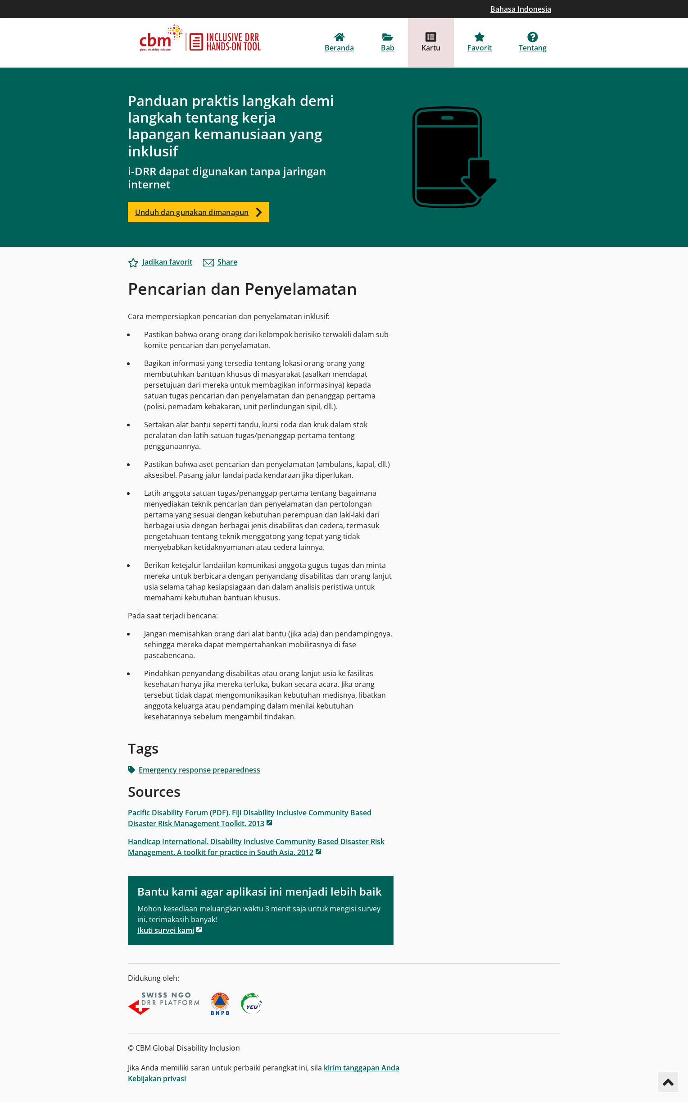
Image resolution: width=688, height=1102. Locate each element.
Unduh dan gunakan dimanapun (202, 212)
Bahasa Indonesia (520, 9)
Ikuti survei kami (165, 930)
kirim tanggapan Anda (361, 1068)
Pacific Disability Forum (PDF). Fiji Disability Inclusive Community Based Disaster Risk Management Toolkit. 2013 (249, 818)
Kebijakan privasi (157, 1079)
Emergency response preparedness (194, 770)
